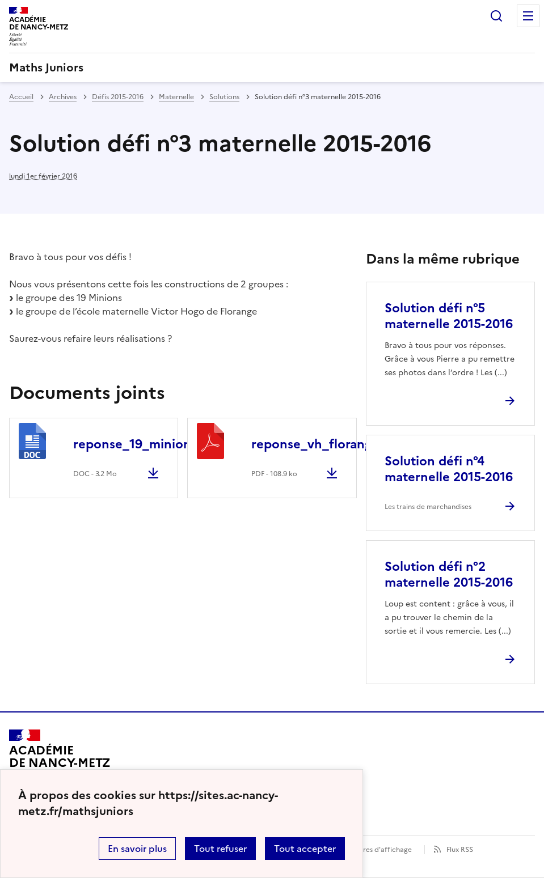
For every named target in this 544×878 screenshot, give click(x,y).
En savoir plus (137, 848)
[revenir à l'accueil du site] (272, 67)
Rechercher (496, 16)
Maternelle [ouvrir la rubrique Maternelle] (176, 97)
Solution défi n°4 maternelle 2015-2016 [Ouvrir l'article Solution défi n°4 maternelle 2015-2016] (449, 469)
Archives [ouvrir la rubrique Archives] (63, 97)
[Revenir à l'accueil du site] (60, 761)
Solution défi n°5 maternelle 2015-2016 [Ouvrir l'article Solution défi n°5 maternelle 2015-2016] (449, 316)
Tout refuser (220, 848)
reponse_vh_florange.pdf (327, 444)
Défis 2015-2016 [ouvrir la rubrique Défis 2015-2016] (118, 97)
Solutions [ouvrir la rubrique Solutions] (224, 97)
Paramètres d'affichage (373, 850)
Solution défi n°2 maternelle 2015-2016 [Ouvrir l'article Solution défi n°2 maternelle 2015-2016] (449, 574)
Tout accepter (305, 848)
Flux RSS (459, 850)
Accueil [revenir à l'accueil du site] (21, 97)
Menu (528, 16)
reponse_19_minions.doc (148, 444)
